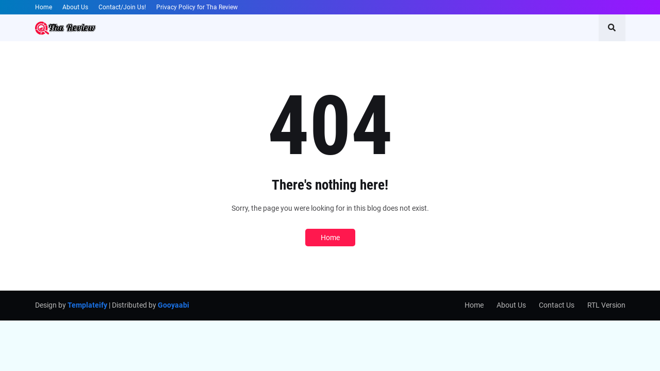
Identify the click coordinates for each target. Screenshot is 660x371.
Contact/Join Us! (122, 7)
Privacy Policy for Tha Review (197, 7)
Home (43, 7)
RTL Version (606, 305)
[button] (612, 27)
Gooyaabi (173, 305)
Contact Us (556, 305)
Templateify (87, 305)
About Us (75, 7)
